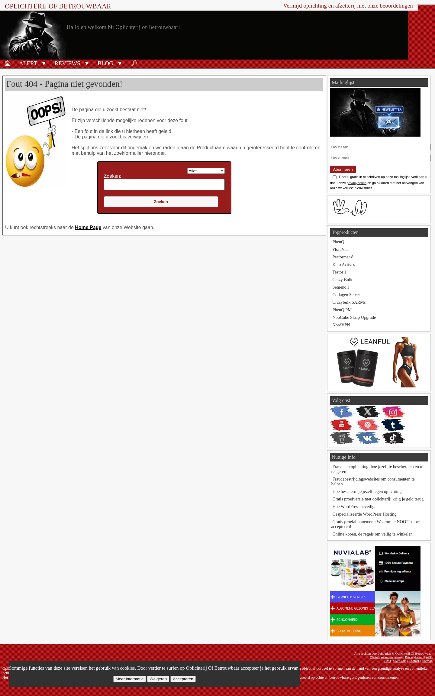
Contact (414, 660)
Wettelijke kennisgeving (386, 657)
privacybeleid (356, 183)
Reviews (67, 63)
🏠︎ (7, 63)
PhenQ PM (342, 309)
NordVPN (341, 324)
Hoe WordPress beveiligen (355, 506)
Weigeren (158, 679)
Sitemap (427, 660)
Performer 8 (342, 256)
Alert (28, 63)
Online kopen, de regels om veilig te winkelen (372, 534)
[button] (44, 62)
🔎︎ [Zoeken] (134, 63)
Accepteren (183, 679)
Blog (105, 63)
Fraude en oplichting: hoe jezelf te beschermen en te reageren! (377, 469)
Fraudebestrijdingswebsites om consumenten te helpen (372, 481)
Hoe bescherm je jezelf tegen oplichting (366, 491)
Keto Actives (343, 264)
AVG (429, 657)
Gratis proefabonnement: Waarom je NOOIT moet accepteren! (375, 524)
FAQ (387, 660)
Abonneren (343, 169)
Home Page (88, 227)
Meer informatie (130, 679)
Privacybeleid (414, 657)
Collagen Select (346, 294)
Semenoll (340, 287)
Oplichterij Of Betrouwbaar (58, 6)
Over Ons (399, 660)
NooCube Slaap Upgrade (354, 317)
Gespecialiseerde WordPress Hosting (364, 514)
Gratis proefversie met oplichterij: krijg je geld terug (378, 499)
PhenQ (338, 241)
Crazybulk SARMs (349, 302)
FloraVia (339, 249)
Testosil (339, 272)
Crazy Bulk (342, 279)
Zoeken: (112, 176)
